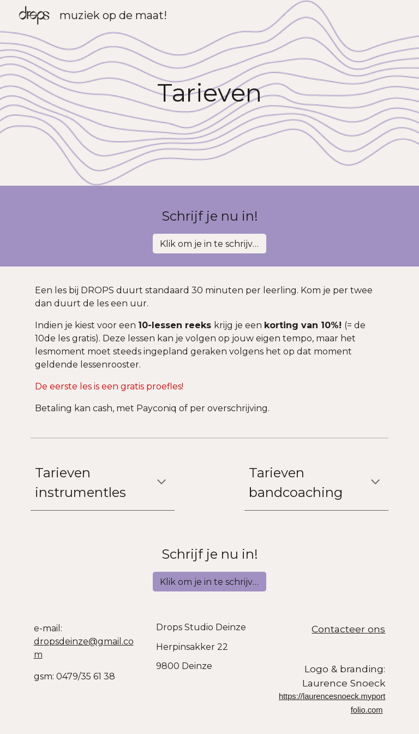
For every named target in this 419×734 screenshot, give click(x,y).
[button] (161, 483)
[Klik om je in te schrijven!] (209, 244)
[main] (209, 93)
